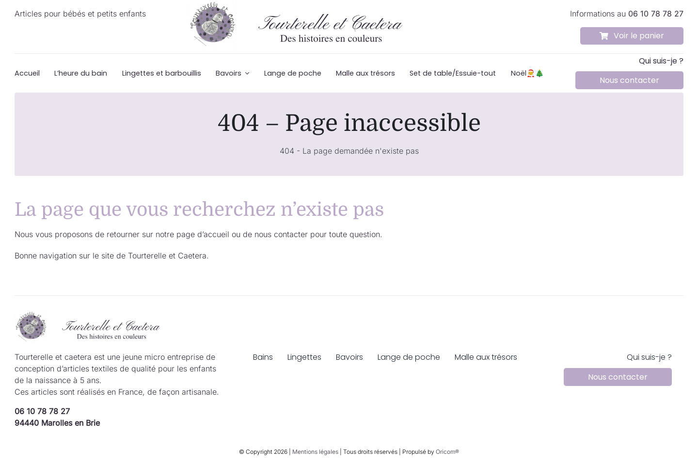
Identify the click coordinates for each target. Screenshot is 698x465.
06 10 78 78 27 (42, 411)
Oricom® (447, 451)
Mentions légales (315, 451)
